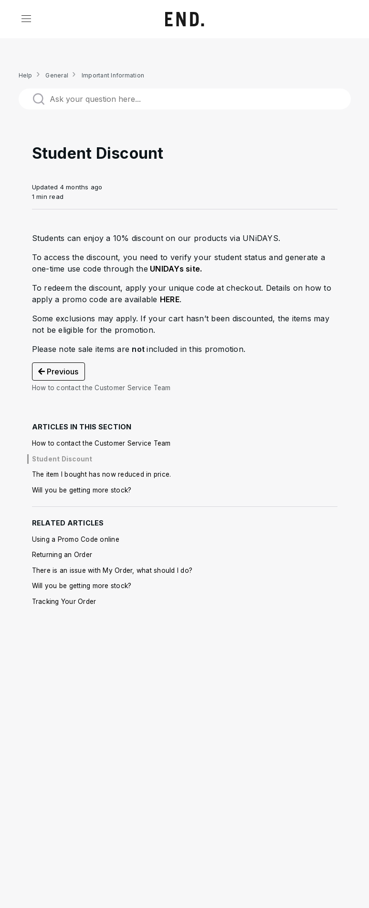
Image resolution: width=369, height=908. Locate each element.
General (56, 75)
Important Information (113, 75)
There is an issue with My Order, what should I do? (112, 570)
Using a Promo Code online (75, 539)
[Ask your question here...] (185, 98)
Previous (58, 371)
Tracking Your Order (64, 601)
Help (25, 75)
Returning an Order (62, 554)
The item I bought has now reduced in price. (101, 474)
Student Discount (62, 459)
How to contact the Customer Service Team (101, 443)
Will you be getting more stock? (82, 490)
